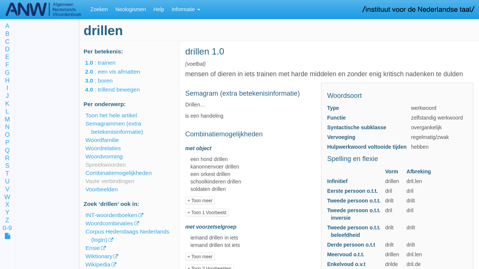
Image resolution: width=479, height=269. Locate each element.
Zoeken (99, 9)
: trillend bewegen (117, 89)
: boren (104, 80)
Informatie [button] (186, 9)
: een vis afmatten (117, 71)
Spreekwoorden (105, 164)
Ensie (92, 248)
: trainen (105, 62)
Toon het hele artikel (111, 115)
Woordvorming (104, 156)
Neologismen (130, 9)
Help (158, 9)
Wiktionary (98, 256)
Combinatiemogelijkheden (118, 173)
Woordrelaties (103, 148)
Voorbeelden (101, 189)
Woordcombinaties (109, 223)
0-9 (7, 228)
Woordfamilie (102, 140)
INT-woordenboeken (111, 215)
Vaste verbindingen (109, 181)
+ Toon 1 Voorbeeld (206, 212)
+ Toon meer (200, 200)
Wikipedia (97, 264)
